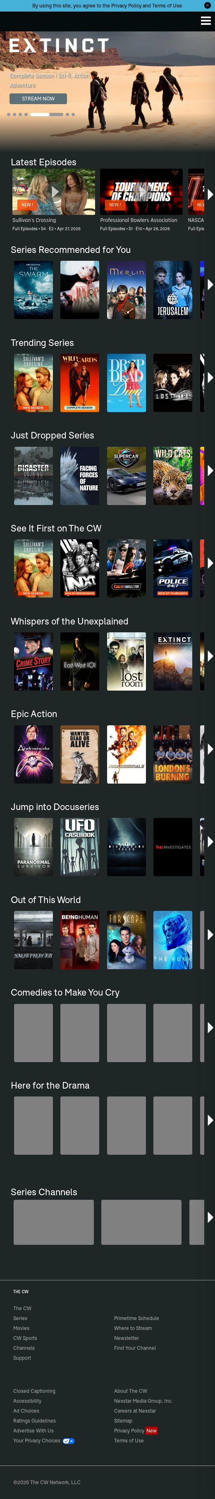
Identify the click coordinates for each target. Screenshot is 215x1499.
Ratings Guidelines (34, 1421)
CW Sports (25, 1338)
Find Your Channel (135, 1348)
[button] (211, 197)
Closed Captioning (34, 1391)
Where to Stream (133, 1328)
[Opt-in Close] (207, 5)
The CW (14, 19)
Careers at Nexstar (135, 1411)
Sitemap (123, 1421)
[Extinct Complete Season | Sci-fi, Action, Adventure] (107, 92)
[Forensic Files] (141, 1222)
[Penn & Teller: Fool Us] (53, 1222)
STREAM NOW (38, 98)
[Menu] (206, 21)
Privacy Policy (126, 5)
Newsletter (126, 1338)
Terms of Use (167, 5)
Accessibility (27, 1401)
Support (22, 1358)
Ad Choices (26, 1411)
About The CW (130, 1391)
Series (20, 1318)
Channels (24, 1348)
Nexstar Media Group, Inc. (143, 1401)
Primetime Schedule (136, 1318)
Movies (21, 1328)
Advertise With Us (33, 1431)
